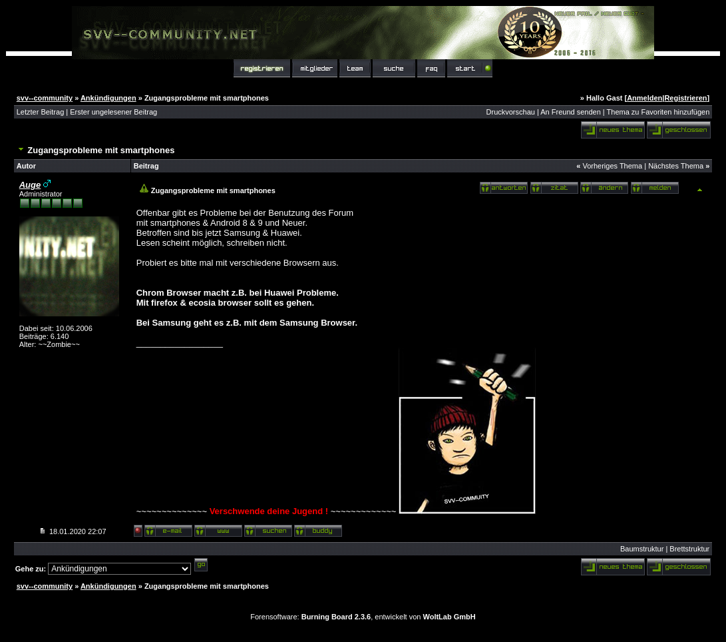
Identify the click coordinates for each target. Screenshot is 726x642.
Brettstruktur (689, 549)
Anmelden (644, 98)
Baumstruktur (641, 549)
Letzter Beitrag (41, 112)
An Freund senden (570, 112)
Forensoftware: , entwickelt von (362, 617)
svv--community (45, 98)
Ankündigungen (108, 98)
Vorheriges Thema (612, 166)
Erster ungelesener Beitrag (113, 112)
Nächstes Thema (675, 166)
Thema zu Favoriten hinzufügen (658, 112)
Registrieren (685, 98)
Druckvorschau (510, 112)
